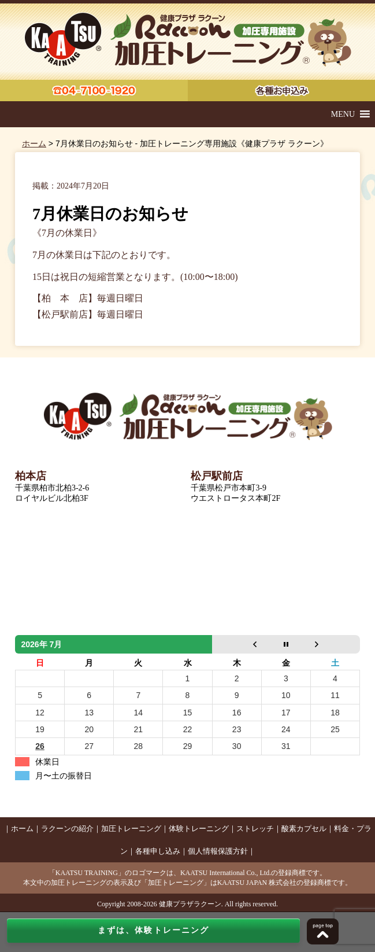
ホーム (34, 143)
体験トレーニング (199, 828)
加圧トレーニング (131, 828)
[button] (343, 114)
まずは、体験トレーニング (153, 930)
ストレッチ (255, 828)
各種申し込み (157, 851)
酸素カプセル (303, 828)
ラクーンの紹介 (67, 828)
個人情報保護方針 (218, 851)
